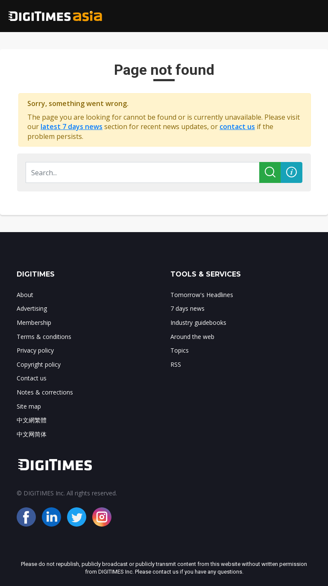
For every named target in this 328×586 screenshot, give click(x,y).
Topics (179, 350)
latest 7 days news (71, 126)
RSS (175, 364)
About (25, 295)
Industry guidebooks (198, 322)
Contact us (32, 378)
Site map (29, 406)
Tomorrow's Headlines (201, 295)
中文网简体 (32, 434)
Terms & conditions (44, 337)
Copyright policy (39, 364)
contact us (237, 126)
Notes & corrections (45, 392)
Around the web (192, 337)
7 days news (187, 308)
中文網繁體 (32, 420)
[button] (291, 172)
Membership (34, 322)
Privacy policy (35, 350)
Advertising (32, 308)
